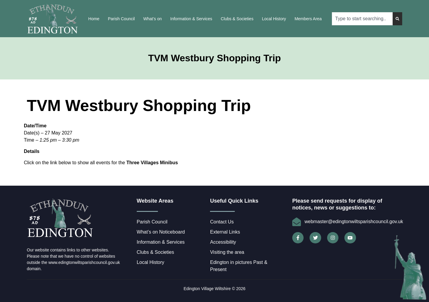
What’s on (152, 18)
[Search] (397, 18)
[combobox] (362, 18)
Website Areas (155, 201)
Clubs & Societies (237, 18)
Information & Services (191, 18)
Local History (274, 18)
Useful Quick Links (234, 201)
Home (93, 18)
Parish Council (121, 18)
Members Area (308, 18)
